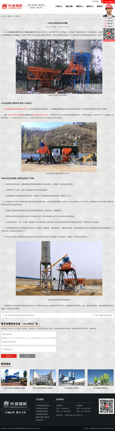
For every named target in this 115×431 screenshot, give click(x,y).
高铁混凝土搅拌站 (42, 411)
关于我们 (86, 428)
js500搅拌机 (27, 115)
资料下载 (99, 428)
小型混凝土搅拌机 (14, 32)
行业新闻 (17, 16)
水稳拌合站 (39, 420)
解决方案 (69, 6)
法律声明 (92, 428)
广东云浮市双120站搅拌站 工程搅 (14, 388)
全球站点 (96, 1)
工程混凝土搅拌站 (42, 408)
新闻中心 (100, 6)
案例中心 (79, 6)
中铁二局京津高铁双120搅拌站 (43, 388)
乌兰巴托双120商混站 (72, 388)
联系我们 (111, 428)
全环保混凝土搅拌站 (42, 405)
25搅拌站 (17, 35)
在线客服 (105, 428)
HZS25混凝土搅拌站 (28, 32)
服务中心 (90, 6)
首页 (5, 16)
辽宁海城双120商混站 (100, 388)
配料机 (7, 35)
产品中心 (58, 6)
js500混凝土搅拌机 (56, 109)
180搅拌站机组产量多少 (105, 315)
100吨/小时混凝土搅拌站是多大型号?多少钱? (21, 315)
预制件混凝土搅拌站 (42, 417)
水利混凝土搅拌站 (42, 414)
